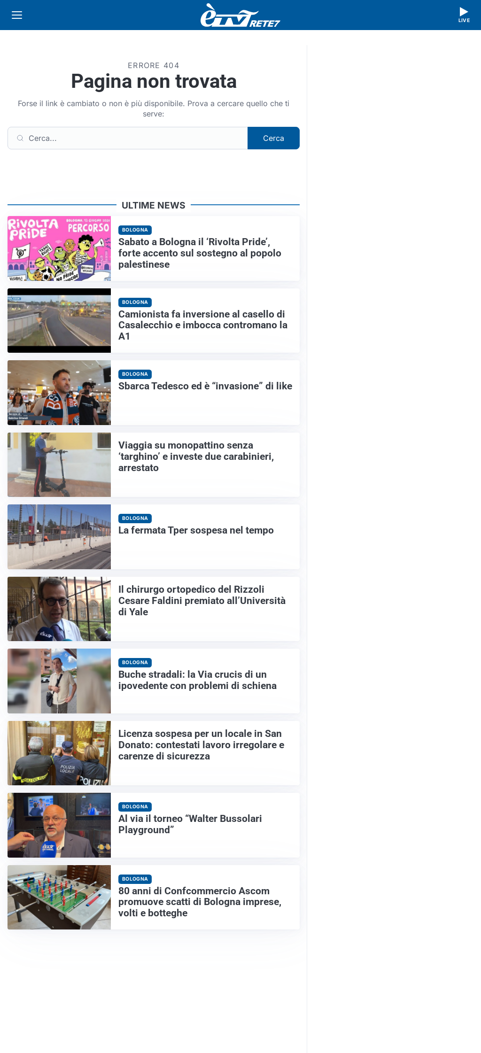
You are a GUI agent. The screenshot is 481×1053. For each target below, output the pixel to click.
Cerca (273, 138)
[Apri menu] (17, 15)
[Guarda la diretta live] (464, 15)
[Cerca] (128, 138)
